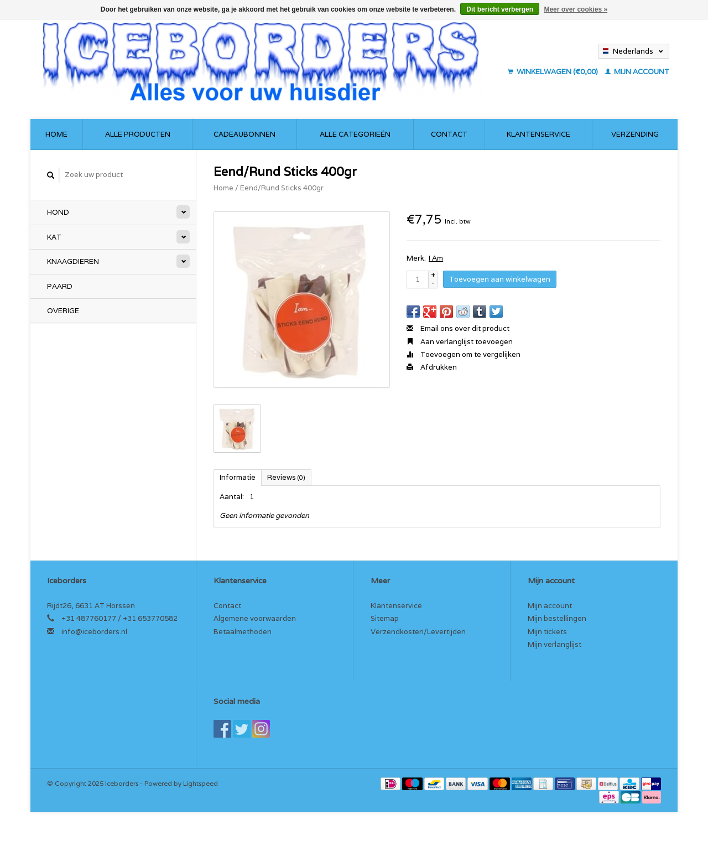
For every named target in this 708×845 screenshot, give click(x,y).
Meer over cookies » (575, 9)
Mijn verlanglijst (554, 644)
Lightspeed (200, 783)
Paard (59, 286)
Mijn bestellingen (557, 618)
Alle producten (137, 134)
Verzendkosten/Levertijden (418, 631)
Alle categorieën (355, 134)
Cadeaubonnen (244, 134)
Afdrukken (432, 367)
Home (56, 134)
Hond (58, 212)
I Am (436, 258)
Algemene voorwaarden (255, 618)
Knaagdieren (73, 261)
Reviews (286, 477)
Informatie (238, 477)
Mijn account (637, 71)
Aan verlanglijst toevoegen (460, 341)
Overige (63, 310)
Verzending (635, 134)
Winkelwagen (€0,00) (554, 71)
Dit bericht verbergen (499, 9)
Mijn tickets (547, 631)
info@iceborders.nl (94, 631)
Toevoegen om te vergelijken (463, 354)
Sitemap (385, 618)
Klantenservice (538, 134)
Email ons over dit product (458, 328)
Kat (54, 237)
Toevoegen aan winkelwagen (499, 279)
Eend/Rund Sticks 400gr (282, 188)
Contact (449, 134)
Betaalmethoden (243, 631)
